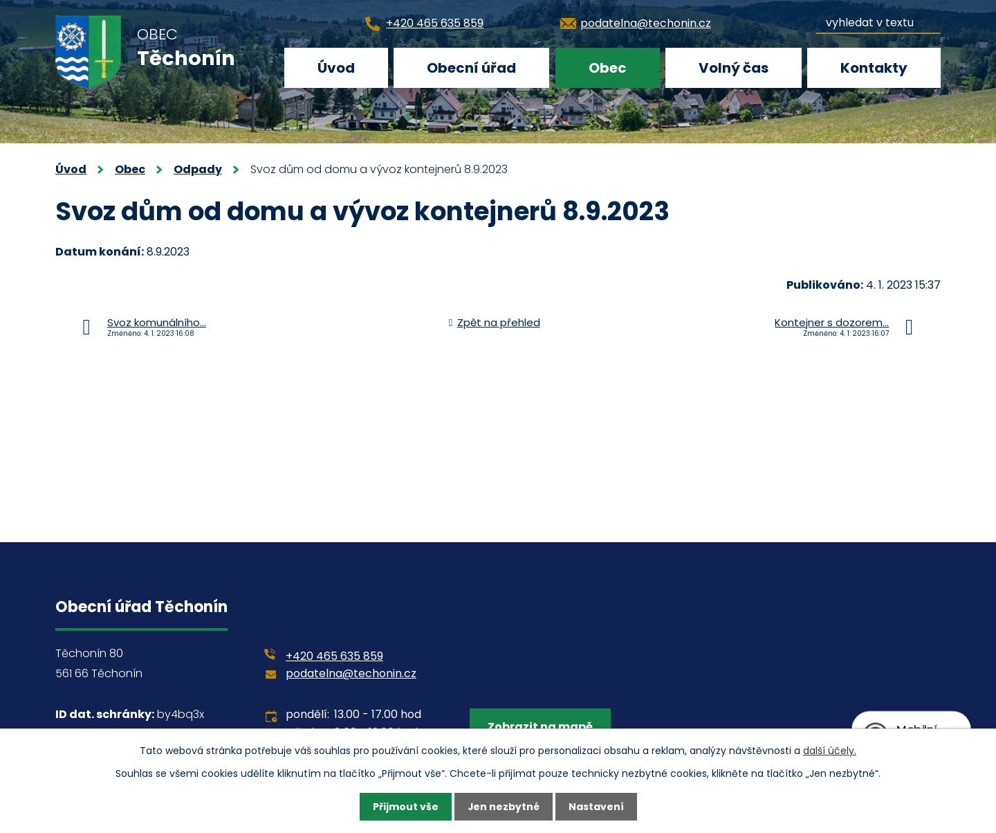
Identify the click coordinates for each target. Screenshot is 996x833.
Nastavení (596, 807)
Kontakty (873, 68)
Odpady (198, 169)
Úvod (336, 68)
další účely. (829, 750)
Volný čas (733, 68)
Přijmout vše (405, 807)
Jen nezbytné (503, 807)
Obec (608, 68)
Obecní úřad (471, 68)
